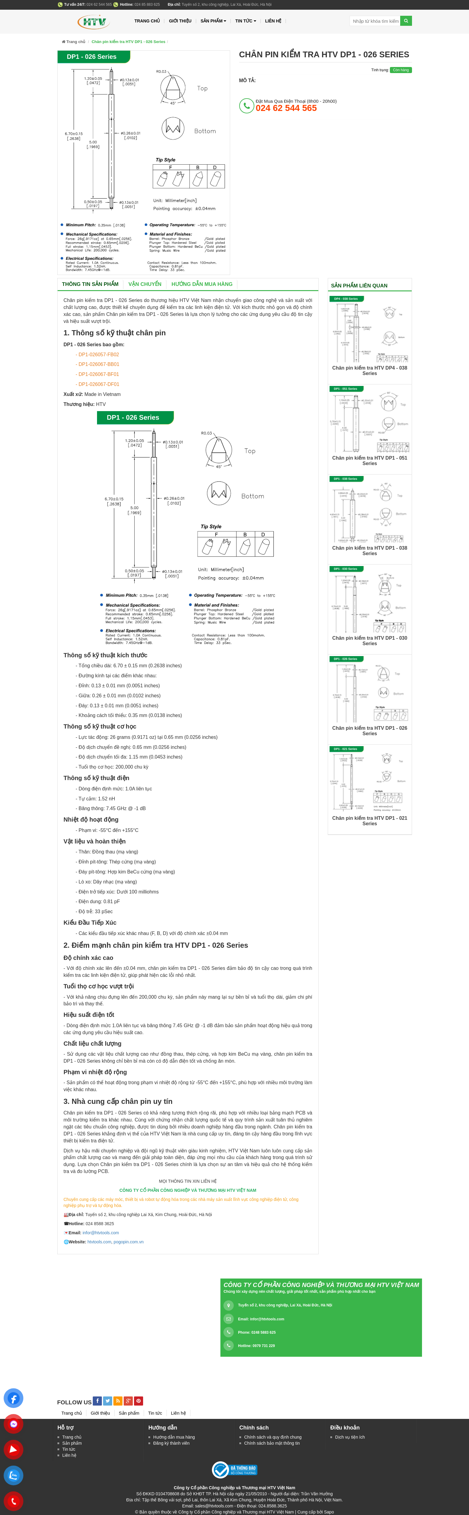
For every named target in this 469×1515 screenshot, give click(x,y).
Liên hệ (69, 1455)
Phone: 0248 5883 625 (257, 1332)
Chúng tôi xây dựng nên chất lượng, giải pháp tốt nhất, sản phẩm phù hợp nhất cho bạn (299, 1291)
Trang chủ (72, 1437)
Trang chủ (147, 20)
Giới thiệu (180, 20)
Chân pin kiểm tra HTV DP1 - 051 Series (369, 460)
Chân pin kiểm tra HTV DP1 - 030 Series (369, 640)
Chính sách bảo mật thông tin (272, 1443)
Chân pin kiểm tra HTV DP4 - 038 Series (369, 370)
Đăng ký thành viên (171, 1443)
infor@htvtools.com (100, 1232)
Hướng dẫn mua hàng (202, 284)
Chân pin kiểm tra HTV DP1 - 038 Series (369, 550)
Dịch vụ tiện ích (350, 1437)
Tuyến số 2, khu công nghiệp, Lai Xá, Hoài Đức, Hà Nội (285, 1305)
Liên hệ (273, 20)
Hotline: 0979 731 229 (256, 1346)
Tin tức (245, 21)
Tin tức (68, 1449)
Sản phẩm (72, 1443)
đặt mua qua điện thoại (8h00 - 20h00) (296, 105)
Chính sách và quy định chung (273, 1437)
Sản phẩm (213, 21)
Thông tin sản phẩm (90, 284)
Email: (261, 1319)
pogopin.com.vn (129, 1241)
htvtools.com (99, 1241)
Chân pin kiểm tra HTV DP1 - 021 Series (369, 821)
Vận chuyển (145, 284)
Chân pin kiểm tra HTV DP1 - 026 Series (369, 731)
